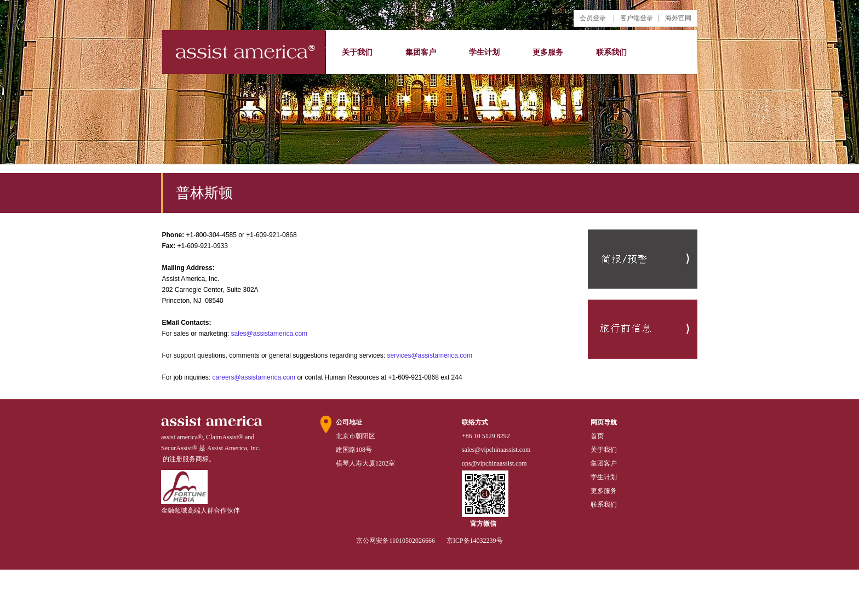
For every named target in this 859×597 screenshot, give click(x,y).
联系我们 (611, 52)
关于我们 (357, 52)
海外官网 (678, 18)
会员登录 (593, 18)
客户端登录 (636, 18)
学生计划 (484, 52)
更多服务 (547, 52)
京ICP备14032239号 (474, 540)
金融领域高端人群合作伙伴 (200, 510)
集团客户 (420, 52)
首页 (597, 436)
